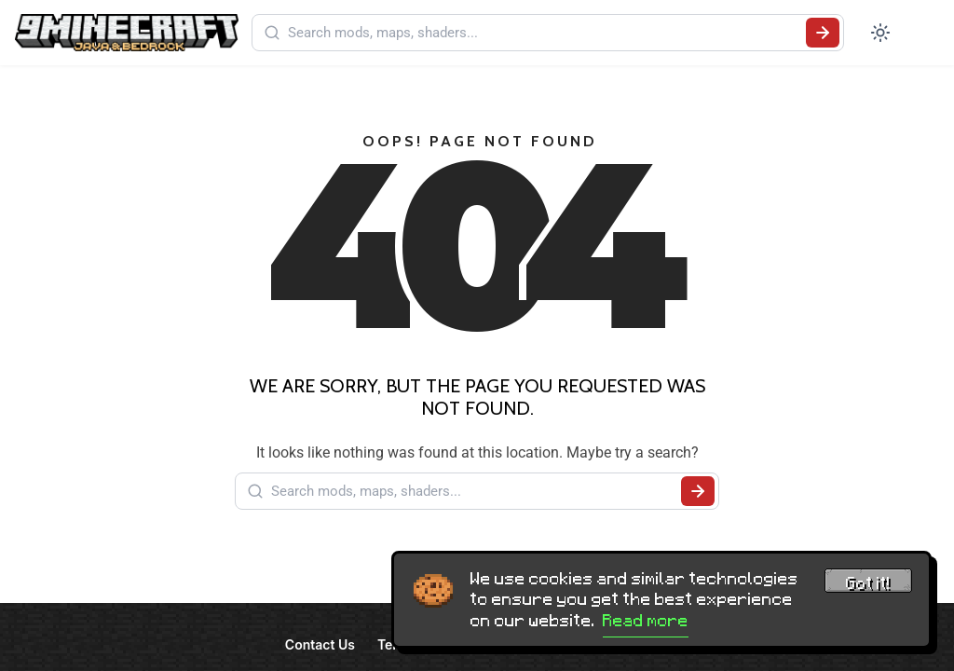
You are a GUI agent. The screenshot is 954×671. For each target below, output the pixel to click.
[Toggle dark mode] (880, 32)
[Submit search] (822, 33)
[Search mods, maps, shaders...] (543, 32)
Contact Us (320, 644)
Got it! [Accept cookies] (868, 583)
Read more (645, 620)
